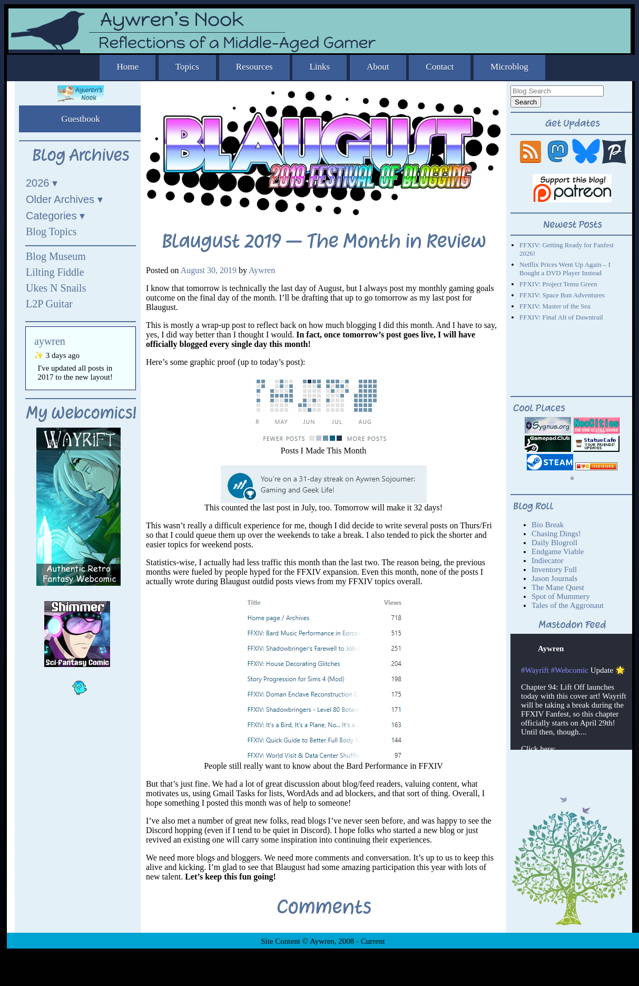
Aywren (262, 270)
